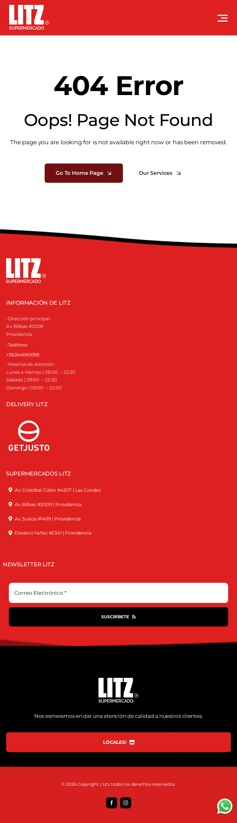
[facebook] (111, 802)
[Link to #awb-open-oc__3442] (222, 18)
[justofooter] (29, 414)
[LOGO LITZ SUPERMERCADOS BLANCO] (29, 7)
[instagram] (125, 802)
